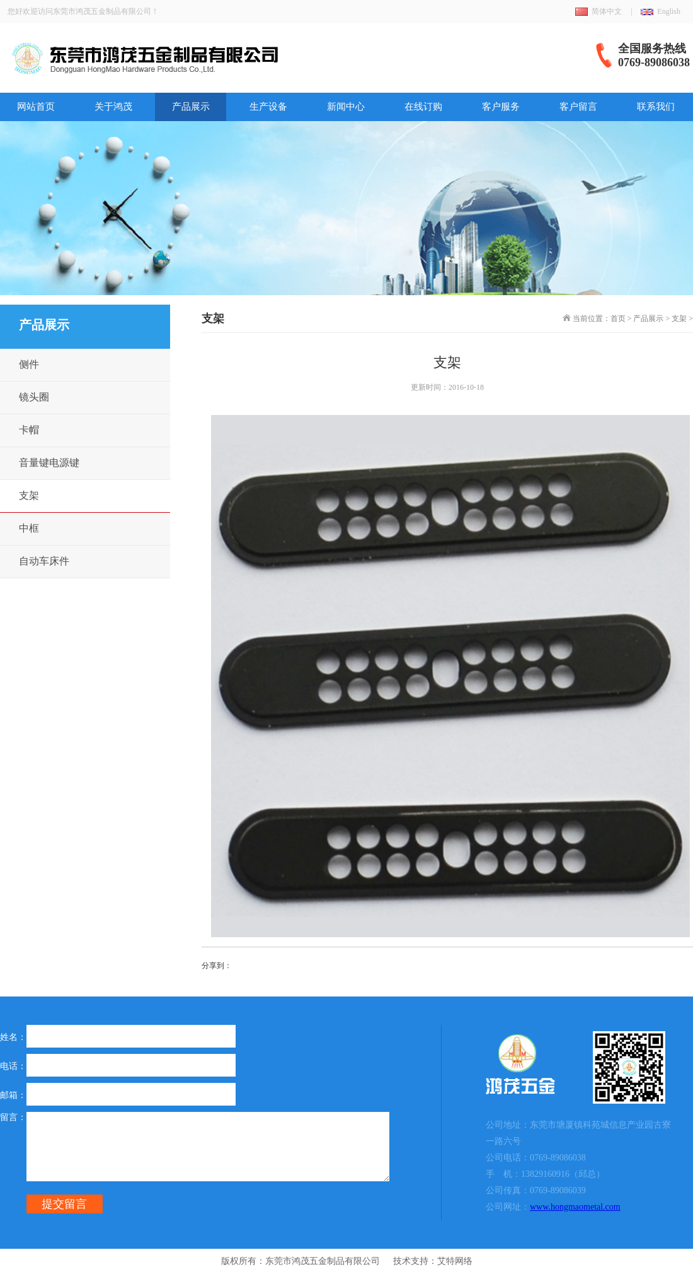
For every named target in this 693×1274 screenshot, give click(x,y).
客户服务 (501, 107)
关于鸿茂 (113, 107)
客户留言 (578, 107)
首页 (618, 318)
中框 (29, 528)
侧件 (29, 364)
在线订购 (423, 107)
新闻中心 (346, 107)
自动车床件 (44, 561)
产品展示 (191, 107)
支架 (679, 318)
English (668, 11)
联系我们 (656, 107)
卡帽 (29, 429)
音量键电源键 (49, 462)
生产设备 (268, 107)
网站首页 (36, 107)
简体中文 (607, 11)
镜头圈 (34, 397)
